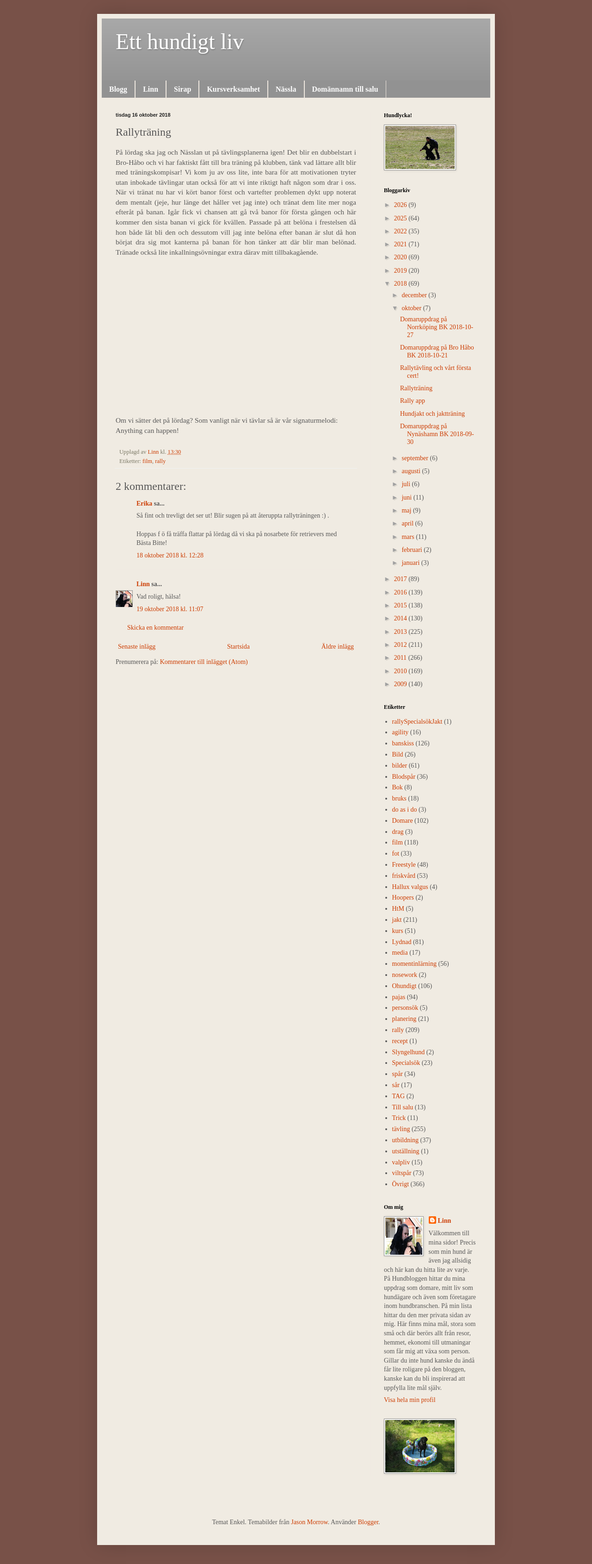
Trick (399, 1117)
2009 (401, 684)
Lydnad (402, 941)
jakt (397, 919)
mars (408, 536)
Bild (397, 754)
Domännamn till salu (345, 89)
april (408, 523)
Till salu (402, 1107)
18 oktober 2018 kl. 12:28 (170, 555)
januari (411, 562)
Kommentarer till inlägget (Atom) (204, 661)
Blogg (118, 89)
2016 (401, 592)
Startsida (238, 646)
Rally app (412, 400)
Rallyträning (416, 388)
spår (397, 1073)
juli (406, 484)
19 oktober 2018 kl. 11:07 (170, 609)
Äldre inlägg (337, 646)
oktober (412, 308)
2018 (401, 283)
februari (412, 549)
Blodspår (404, 776)
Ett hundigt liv (180, 41)
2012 (401, 644)
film (147, 461)
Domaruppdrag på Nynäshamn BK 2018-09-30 (437, 434)
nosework (404, 974)
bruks (399, 798)
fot (396, 853)
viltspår (402, 1173)
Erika (144, 503)
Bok (397, 787)
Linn (150, 89)
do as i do (404, 809)
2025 (401, 218)
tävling (401, 1129)
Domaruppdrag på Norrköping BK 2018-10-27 (436, 327)
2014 (401, 618)
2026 (401, 204)
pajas (399, 997)
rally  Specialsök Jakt (417, 721)
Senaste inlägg (136, 646)
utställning (405, 1151)
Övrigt (400, 1184)
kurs (397, 930)
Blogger (368, 1522)
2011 (401, 657)
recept (400, 1041)
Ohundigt (404, 985)
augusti (411, 471)
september (415, 458)
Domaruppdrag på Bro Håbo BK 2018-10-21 (437, 351)
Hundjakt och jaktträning (432, 413)
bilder (399, 765)
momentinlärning (414, 963)
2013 (401, 631)
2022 (401, 231)
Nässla (286, 89)
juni (407, 497)
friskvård (404, 875)
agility (400, 732)
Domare (402, 820)
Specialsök (406, 1062)
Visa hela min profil (410, 1399)
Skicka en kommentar (155, 627)
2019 (401, 270)
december (414, 295)
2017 (401, 579)
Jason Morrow (309, 1522)
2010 (401, 671)
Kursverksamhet (233, 89)
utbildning (405, 1140)
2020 (401, 257)
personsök (405, 1007)
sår (396, 1085)
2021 (401, 244)
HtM (398, 908)
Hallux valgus (410, 886)
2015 (401, 605)
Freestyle (404, 864)
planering (404, 1018)
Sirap (182, 89)
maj (407, 510)
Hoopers (403, 897)
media (400, 952)
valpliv (401, 1162)
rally (160, 461)
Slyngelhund (408, 1052)
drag (398, 831)
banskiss (403, 743)
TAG (398, 1096)
